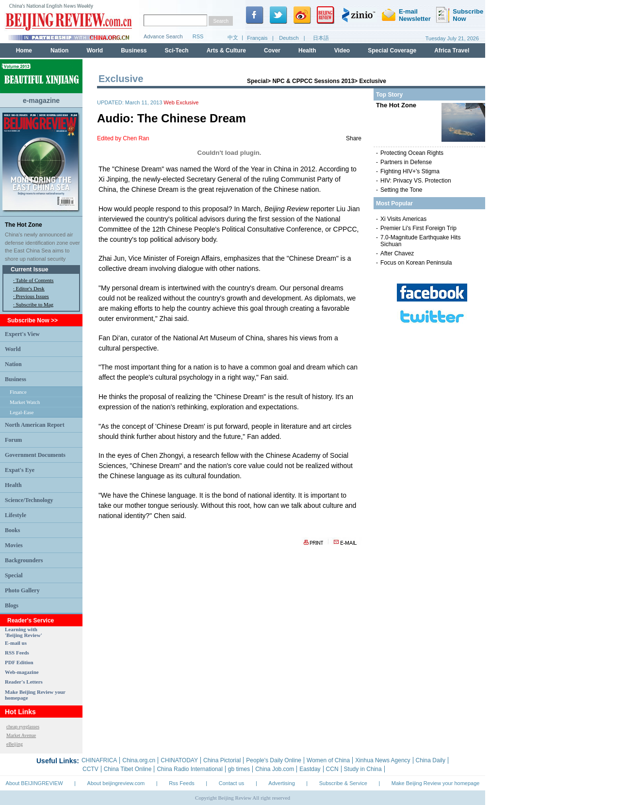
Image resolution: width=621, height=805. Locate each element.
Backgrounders (24, 560)
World (13, 349)
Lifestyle (15, 515)
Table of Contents (34, 280)
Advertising (281, 783)
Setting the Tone (401, 189)
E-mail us (16, 643)
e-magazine (41, 100)
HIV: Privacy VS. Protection (415, 180)
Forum (13, 439)
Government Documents (35, 455)
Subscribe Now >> (32, 320)
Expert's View (22, 334)
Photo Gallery (22, 590)
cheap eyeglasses (22, 726)
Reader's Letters (24, 682)
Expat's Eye (19, 470)
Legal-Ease (21, 412)
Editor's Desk (30, 288)
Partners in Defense (406, 162)
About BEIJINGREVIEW (34, 783)
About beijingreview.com (116, 783)
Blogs (11, 605)
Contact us (232, 783)
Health (13, 485)
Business (15, 379)
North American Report (35, 424)
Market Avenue (21, 735)
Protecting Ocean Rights (411, 153)
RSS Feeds (17, 652)
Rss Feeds (182, 783)
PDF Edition (19, 662)
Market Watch (25, 402)
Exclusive (372, 81)
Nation (13, 364)
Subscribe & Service (343, 783)
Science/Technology (29, 500)
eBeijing (14, 744)
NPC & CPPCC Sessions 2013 (313, 81)
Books (12, 530)
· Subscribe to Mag (33, 304)
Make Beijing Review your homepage (436, 783)
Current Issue (29, 269)
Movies (14, 545)
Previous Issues (32, 296)
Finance (18, 392)
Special (14, 575)
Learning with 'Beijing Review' (23, 632)
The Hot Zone (23, 224)
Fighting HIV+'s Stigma (410, 171)
